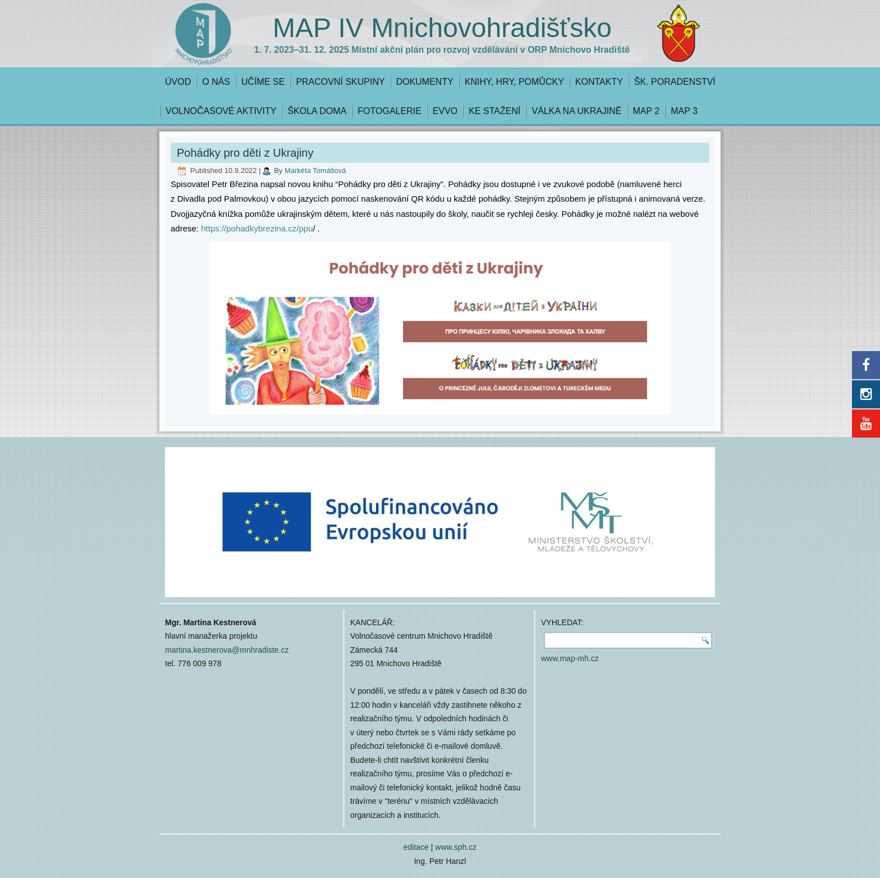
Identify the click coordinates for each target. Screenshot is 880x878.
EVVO (445, 111)
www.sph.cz (455, 847)
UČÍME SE (263, 82)
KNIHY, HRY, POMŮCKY (514, 82)
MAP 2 (646, 111)
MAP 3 (684, 111)
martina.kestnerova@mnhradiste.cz (226, 649)
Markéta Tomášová (315, 170)
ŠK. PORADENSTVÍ (675, 82)
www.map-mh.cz (570, 658)
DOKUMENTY (424, 82)
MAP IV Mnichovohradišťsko (442, 28)
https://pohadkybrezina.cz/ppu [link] (256, 228)
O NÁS (216, 82)
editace (416, 847)
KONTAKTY (599, 82)
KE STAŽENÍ (494, 111)
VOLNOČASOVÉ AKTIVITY (221, 111)
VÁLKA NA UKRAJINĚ (576, 111)
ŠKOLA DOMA (316, 111)
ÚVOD (178, 82)
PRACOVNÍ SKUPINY (340, 82)
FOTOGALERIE (389, 111)
